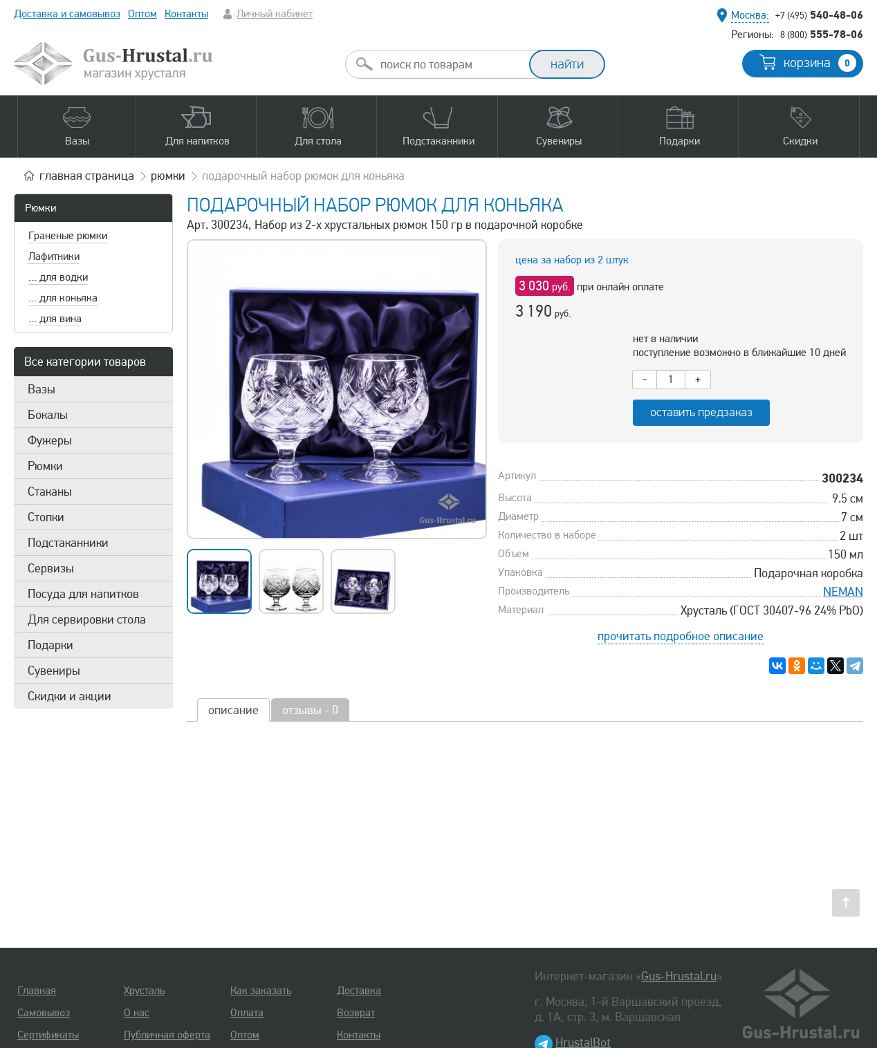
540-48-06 (819, 14)
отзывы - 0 (310, 710)
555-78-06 (821, 34)
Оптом (142, 14)
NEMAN (843, 591)
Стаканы (50, 491)
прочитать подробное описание (681, 636)
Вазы (41, 389)
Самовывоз (43, 1013)
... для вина (55, 319)
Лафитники (54, 256)
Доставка (359, 991)
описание (233, 710)
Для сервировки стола (87, 619)
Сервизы (51, 568)
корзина (820, 63)
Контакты (186, 14)
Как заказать (260, 991)
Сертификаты (48, 1035)
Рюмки (40, 208)
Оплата (247, 1013)
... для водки (58, 277)
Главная (36, 991)
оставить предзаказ (701, 412)
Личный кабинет (275, 14)
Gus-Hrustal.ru (679, 976)
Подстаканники (68, 542)
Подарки (50, 645)
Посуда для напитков (83, 593)
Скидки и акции (69, 696)
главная (86, 175)
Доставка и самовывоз (67, 14)
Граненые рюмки (67, 236)
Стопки (46, 517)
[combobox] (449, 64)
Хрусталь (144, 991)
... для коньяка (63, 298)
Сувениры (54, 670)
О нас (136, 1013)
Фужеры (50, 440)
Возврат (356, 1013)
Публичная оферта (167, 1035)
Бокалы (48, 414)
